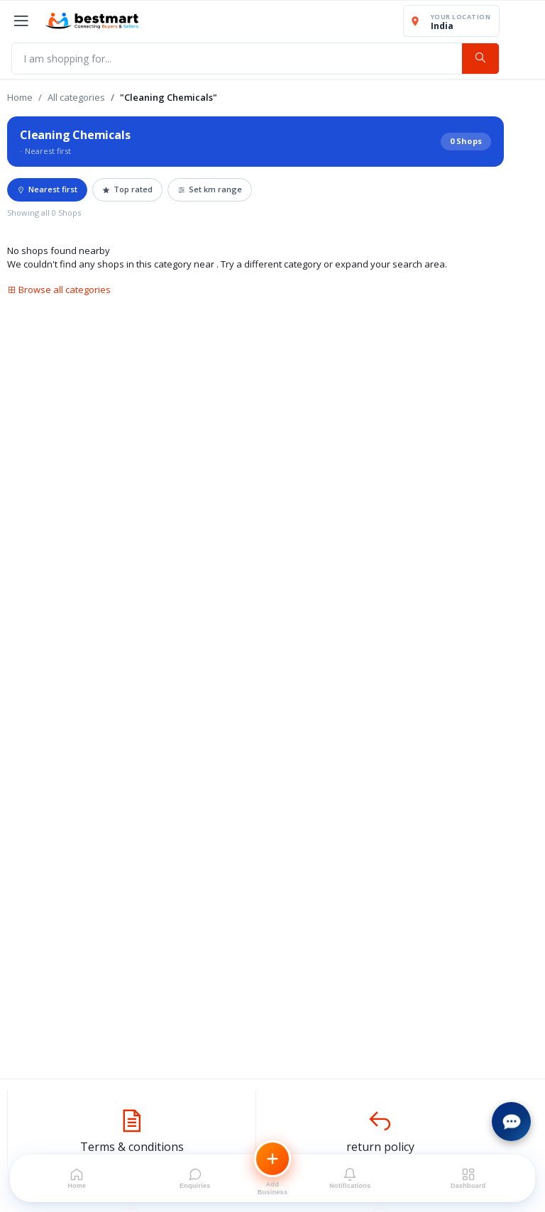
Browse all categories (59, 289)
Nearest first (47, 189)
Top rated (127, 189)
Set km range (209, 189)
